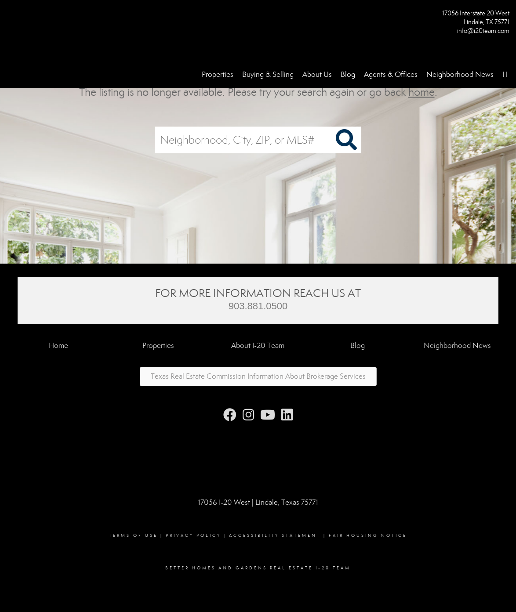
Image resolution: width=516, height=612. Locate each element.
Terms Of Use (133, 535)
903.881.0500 (258, 306)
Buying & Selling (268, 74)
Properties (217, 74)
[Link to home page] (9, 16)
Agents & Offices (391, 74)
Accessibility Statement (275, 535)
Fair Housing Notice (368, 535)
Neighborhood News (460, 74)
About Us (317, 74)
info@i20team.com (483, 31)
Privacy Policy (193, 535)
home (421, 92)
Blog (348, 74)
